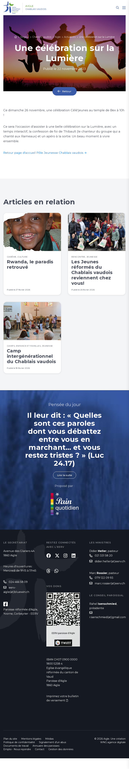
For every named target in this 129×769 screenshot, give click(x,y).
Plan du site (10, 749)
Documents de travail (16, 756)
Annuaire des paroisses (46, 756)
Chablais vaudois (39, 9)
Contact (39, 759)
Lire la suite (64, 485)
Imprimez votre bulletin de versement (62, 709)
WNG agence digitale (113, 752)
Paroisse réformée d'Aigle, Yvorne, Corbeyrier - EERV (20, 622)
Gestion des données (60, 759)
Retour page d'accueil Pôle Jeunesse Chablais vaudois (44, 153)
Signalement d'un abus (52, 752)
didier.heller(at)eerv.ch (110, 572)
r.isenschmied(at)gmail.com (107, 628)
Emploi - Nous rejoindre (17, 759)
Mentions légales (31, 749)
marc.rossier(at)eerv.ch (110, 594)
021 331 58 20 (104, 566)
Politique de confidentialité (19, 752)
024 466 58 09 (18, 592)
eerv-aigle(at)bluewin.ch (16, 600)
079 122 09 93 (104, 588)
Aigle (31, 6)
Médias (49, 749)
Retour (67, 91)
